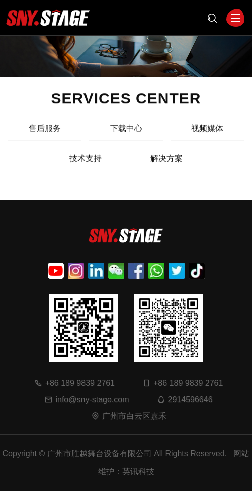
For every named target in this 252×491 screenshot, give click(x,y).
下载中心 (126, 134)
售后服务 (45, 134)
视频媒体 (207, 134)
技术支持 (85, 164)
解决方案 (166, 164)
